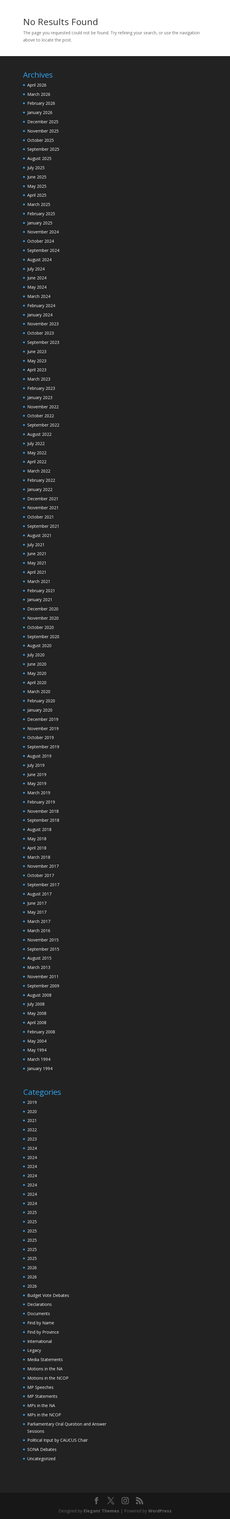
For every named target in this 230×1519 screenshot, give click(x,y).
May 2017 (36, 912)
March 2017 (38, 921)
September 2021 (43, 526)
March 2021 (38, 581)
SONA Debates (42, 1449)
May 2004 (36, 1041)
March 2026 (38, 94)
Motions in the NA (45, 1369)
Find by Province (43, 1332)
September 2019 (43, 747)
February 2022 (41, 480)
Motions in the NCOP (48, 1378)
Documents (38, 1313)
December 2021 (42, 498)
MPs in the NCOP (44, 1415)
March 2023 (38, 379)
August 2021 (39, 535)
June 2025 (36, 177)
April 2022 (36, 461)
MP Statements (42, 1396)
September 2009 (43, 986)
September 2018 (43, 820)
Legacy (34, 1350)
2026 (32, 1267)
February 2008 (41, 1032)
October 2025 (40, 140)
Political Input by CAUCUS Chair (57, 1440)
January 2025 (39, 223)
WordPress (160, 1511)
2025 (32, 1212)
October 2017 (40, 875)
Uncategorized (41, 1458)
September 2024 (43, 250)
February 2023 (41, 388)
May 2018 (36, 838)
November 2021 (43, 507)
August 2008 (39, 995)
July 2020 (36, 655)
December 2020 (42, 609)
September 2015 (43, 949)
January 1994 (39, 1068)
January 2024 (39, 315)
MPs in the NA (41, 1405)
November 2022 (43, 407)
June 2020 (36, 664)
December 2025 (42, 121)
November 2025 (43, 131)
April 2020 (36, 682)
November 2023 (43, 324)
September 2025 (43, 149)
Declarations (39, 1304)
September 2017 (43, 884)
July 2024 (36, 269)
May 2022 (36, 452)
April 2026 (36, 85)
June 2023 (36, 351)
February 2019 (41, 802)
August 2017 (39, 894)
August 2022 (39, 434)
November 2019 (43, 728)
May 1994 (36, 1050)
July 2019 (36, 765)
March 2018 (38, 857)
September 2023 (43, 342)
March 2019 (38, 792)
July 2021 (36, 544)
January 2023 (39, 397)
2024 (32, 1148)
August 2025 (39, 158)
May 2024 (36, 287)
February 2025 (41, 213)
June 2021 (36, 553)
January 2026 (39, 112)
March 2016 (38, 930)
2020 (32, 1111)
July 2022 (36, 443)
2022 (32, 1129)
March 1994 (38, 1059)
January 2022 (39, 489)
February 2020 (41, 701)
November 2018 (43, 811)
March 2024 (38, 296)
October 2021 (40, 517)
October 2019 (40, 737)
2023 (32, 1139)
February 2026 (41, 103)
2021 (32, 1120)
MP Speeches (40, 1387)
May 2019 (36, 783)
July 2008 (36, 1004)
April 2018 (36, 848)
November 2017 (43, 866)
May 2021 (36, 563)
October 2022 (40, 415)
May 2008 (36, 1013)
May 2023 (36, 361)
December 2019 (42, 719)
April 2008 (36, 1022)
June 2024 (36, 278)
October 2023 (40, 333)
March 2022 (38, 471)
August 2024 (39, 259)
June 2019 (36, 774)
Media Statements (45, 1359)
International (39, 1341)
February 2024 (41, 305)
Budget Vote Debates (48, 1295)
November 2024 (43, 232)
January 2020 (39, 710)
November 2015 (43, 940)
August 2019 (39, 756)
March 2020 (38, 691)
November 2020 (43, 618)
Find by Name (40, 1323)
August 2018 (39, 829)
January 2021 (39, 599)
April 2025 (36, 195)
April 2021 (36, 572)
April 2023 (36, 370)
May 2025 (36, 186)
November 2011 (43, 976)
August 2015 (39, 958)
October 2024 (40, 241)
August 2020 (39, 645)
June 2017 (36, 903)
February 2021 (41, 590)
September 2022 (43, 425)
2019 (32, 1102)
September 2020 (43, 636)
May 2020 (36, 673)
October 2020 (40, 627)
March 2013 (38, 967)
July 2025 (36, 167)
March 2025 (38, 204)
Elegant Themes (101, 1511)
